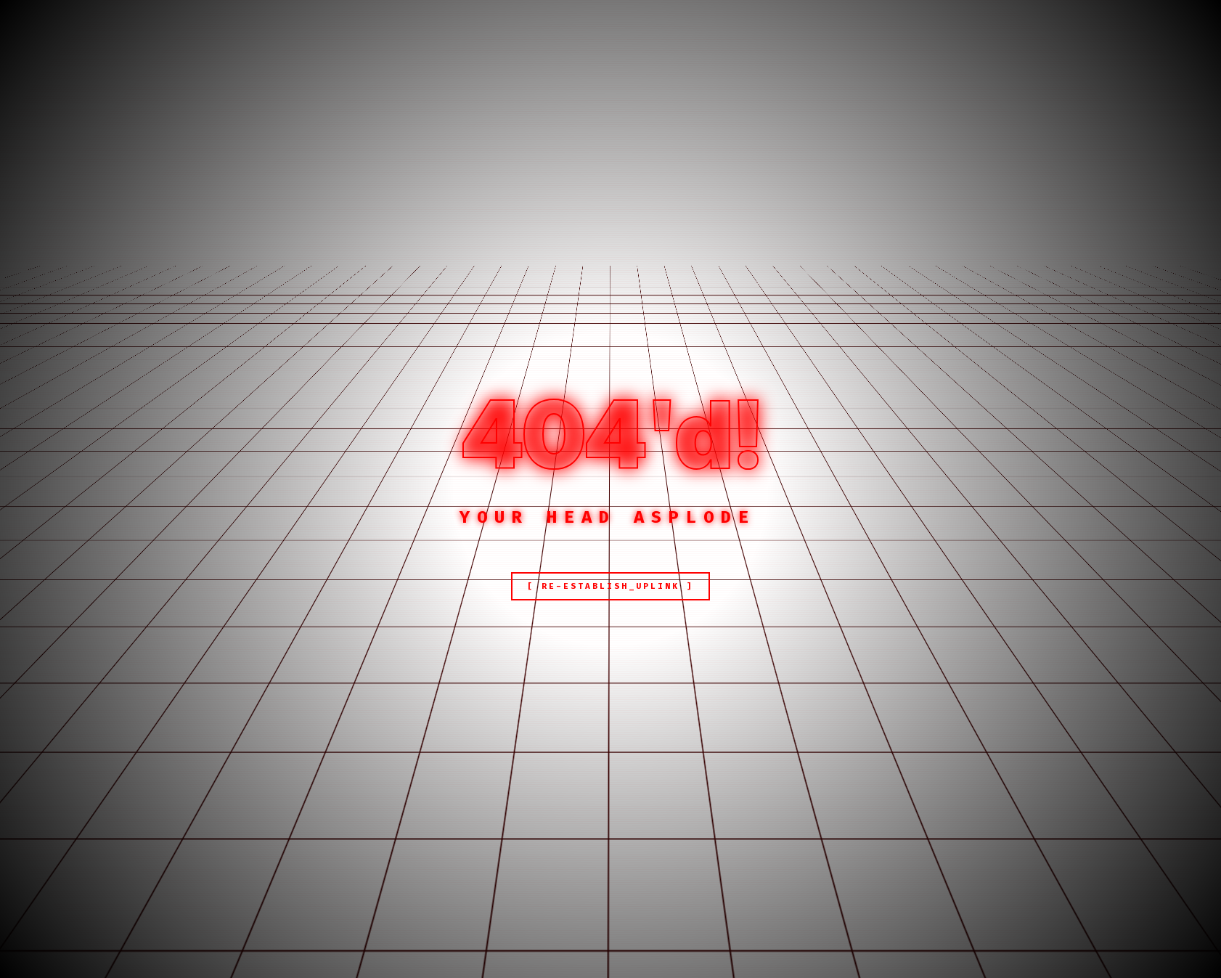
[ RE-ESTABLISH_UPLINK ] (610, 586)
